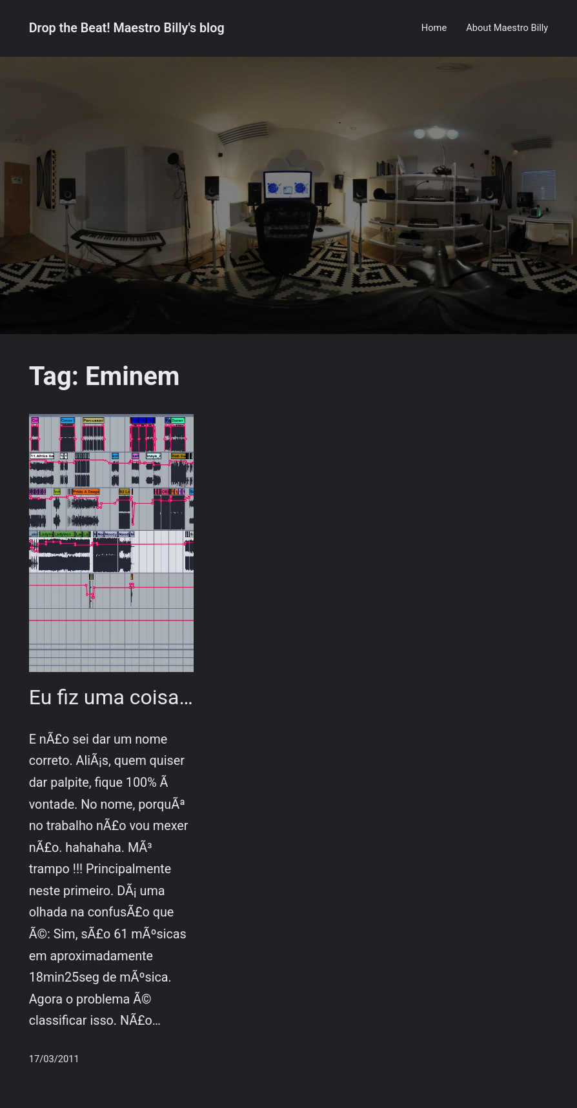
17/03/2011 (54, 1059)
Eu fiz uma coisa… (111, 697)
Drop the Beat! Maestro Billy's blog (127, 28)
